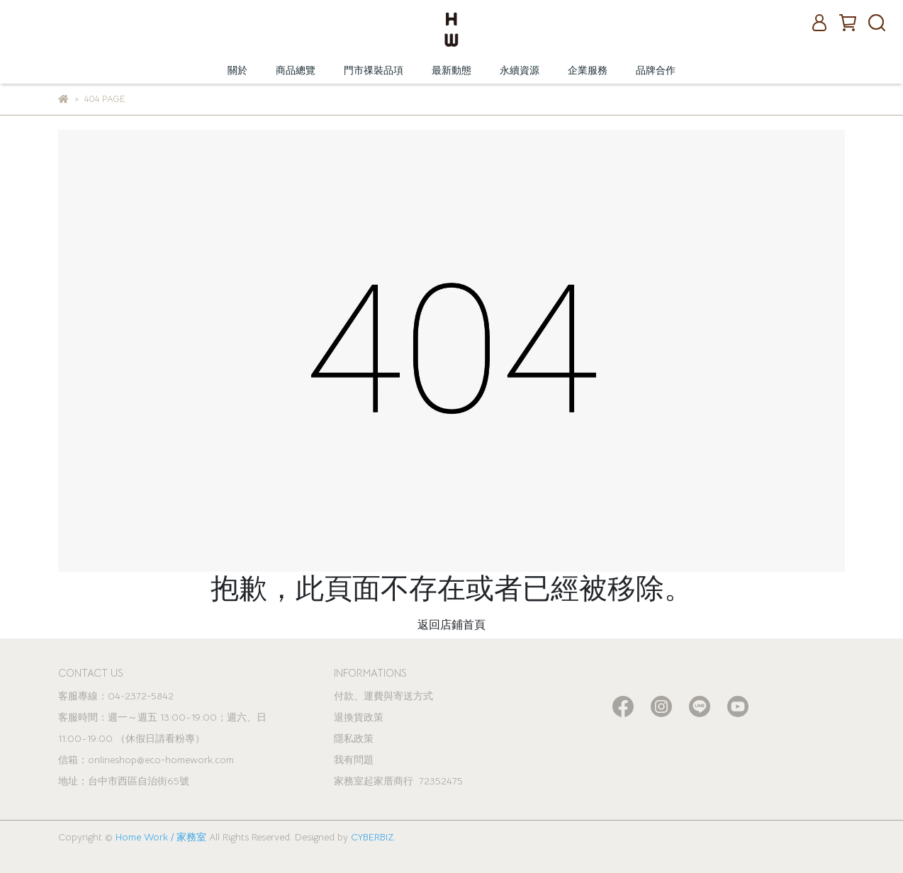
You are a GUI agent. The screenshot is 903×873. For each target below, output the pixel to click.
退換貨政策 (358, 717)
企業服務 (587, 70)
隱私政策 (354, 738)
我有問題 (354, 759)
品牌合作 (655, 70)
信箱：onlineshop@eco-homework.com (146, 759)
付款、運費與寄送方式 (383, 695)
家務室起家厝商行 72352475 (398, 781)
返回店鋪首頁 (451, 625)
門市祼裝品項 (373, 70)
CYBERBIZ (372, 836)
